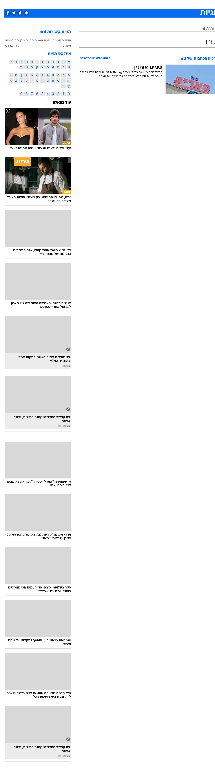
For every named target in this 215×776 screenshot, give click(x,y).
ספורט (162, 4)
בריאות (100, 4)
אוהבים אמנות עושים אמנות (49, 40)
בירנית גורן (23, 40)
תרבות (148, 4)
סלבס (135, 4)
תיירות (87, 4)
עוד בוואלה (58, 103)
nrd (198, 29)
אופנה (56, 4)
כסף (124, 4)
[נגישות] (6, 6)
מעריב (62, 45)
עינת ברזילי (8, 45)
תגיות (210, 29)
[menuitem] (159, 6)
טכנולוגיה (71, 4)
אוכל (113, 4)
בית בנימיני (8, 40)
